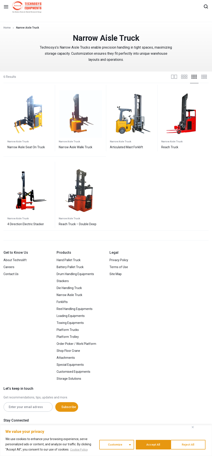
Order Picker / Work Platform (76, 343)
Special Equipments (70, 364)
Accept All (189, 444)
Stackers (63, 281)
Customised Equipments (73, 371)
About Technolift (15, 260)
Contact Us (11, 274)
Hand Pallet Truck (69, 260)
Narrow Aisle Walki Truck (75, 147)
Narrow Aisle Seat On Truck (26, 147)
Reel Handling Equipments (75, 309)
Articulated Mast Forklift (126, 147)
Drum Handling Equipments (75, 274)
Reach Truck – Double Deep (77, 224)
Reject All (152, 444)
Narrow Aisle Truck (18, 141)
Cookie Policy (79, 449)
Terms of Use (118, 267)
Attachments (66, 357)
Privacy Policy (118, 260)
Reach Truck (169, 147)
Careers (8, 267)
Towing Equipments (70, 323)
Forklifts (62, 302)
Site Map (115, 274)
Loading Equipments (71, 316)
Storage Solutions (69, 378)
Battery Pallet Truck (70, 267)
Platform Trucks (68, 330)
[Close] (192, 427)
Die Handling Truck (69, 288)
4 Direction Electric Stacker (25, 224)
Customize (114, 444)
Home (7, 27)
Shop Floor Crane (68, 350)
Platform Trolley (68, 337)
